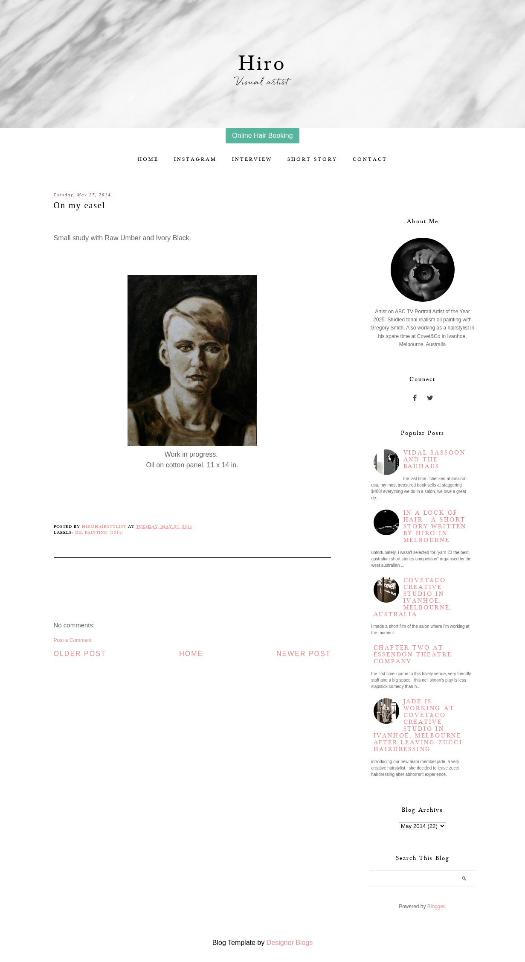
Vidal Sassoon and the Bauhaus (434, 459)
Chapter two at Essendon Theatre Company (413, 654)
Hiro (262, 63)
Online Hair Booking (262, 135)
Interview (252, 159)
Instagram (195, 159)
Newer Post (303, 653)
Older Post (80, 653)
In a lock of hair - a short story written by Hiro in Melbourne (435, 527)
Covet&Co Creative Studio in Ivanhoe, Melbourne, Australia (413, 597)
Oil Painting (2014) (99, 532)
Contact (370, 159)
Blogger (436, 907)
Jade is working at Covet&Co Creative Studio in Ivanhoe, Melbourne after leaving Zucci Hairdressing (418, 725)
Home (148, 159)
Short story (312, 159)
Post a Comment (73, 640)
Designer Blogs (290, 942)
